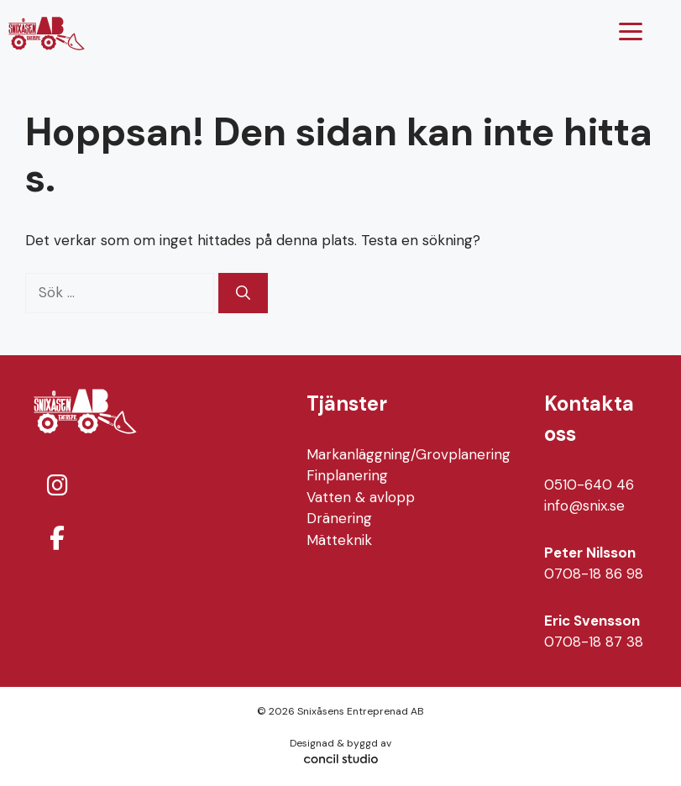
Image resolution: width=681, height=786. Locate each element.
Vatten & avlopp (360, 497)
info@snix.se (584, 505)
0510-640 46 (589, 484)
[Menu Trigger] (631, 31)
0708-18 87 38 (593, 641)
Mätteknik (339, 540)
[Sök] (243, 293)
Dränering (339, 518)
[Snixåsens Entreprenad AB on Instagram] (57, 486)
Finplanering (347, 475)
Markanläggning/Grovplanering (408, 454)
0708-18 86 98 (593, 573)
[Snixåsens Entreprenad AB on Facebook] (57, 539)
